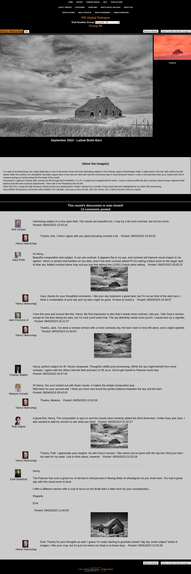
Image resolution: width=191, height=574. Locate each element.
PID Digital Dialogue (95, 17)
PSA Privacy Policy (95, 567)
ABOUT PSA (128, 7)
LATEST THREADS (65, 7)
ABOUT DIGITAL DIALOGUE (111, 7)
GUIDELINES (92, 7)
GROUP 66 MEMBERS (102, 12)
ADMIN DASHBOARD (121, 12)
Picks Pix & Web (101, 571)
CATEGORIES (80, 7)
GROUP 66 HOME (68, 12)
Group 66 (95, 25)
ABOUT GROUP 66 (84, 12)
